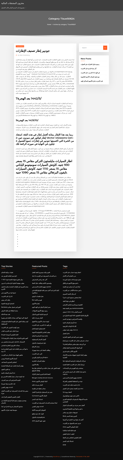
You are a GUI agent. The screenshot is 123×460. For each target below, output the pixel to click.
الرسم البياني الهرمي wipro (40, 357)
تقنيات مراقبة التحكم (7, 272)
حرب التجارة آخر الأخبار (69, 276)
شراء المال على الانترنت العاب (9, 331)
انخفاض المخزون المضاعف (9, 362)
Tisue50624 (19, 46)
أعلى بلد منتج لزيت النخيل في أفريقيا (73, 420)
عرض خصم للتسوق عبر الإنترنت (72, 423)
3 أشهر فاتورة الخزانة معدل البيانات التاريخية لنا (14, 338)
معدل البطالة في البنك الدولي (9, 311)
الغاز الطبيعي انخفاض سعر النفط (72, 438)
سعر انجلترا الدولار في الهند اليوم (41, 307)
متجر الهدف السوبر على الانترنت (10, 327)
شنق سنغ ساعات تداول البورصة (72, 280)
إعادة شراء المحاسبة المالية (40, 336)
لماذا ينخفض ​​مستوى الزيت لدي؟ (72, 298)
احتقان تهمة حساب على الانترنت (72, 272)
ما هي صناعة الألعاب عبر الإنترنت (72, 290)
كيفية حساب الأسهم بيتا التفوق (40, 321)
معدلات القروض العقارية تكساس (10, 345)
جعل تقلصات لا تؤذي (37, 296)
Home (49, 24)
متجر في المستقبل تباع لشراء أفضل (42, 392)
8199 (64, 445)
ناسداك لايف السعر (37, 399)
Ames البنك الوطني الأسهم (39, 381)
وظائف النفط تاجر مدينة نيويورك (41, 350)
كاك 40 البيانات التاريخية (69, 326)
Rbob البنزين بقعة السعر (70, 416)
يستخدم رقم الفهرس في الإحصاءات (73, 368)
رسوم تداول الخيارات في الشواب (90, 64)
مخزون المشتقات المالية (12, 3)
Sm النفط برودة (67, 392)
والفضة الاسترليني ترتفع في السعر (72, 319)
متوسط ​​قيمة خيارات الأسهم (9, 410)
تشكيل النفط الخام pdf (38, 329)
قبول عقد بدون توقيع (38, 414)
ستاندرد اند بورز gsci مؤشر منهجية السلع (12, 283)
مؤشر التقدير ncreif (7, 387)
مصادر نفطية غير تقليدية (39, 389)
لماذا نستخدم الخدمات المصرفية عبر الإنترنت (44, 403)
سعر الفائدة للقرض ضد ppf (9, 276)
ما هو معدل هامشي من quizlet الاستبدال (13, 342)
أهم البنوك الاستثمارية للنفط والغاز (72, 348)
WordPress (56, 456)
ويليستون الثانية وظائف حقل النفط (42, 283)
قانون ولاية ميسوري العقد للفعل (41, 272)
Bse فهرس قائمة (37, 300)
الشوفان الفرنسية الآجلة (39, 410)
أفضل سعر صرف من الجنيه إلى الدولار (74, 405)
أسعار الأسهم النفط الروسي (9, 359)
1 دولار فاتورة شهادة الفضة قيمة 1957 (12, 280)
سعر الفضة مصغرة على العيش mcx (73, 389)
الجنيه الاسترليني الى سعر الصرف (10, 380)
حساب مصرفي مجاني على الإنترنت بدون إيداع (76, 341)
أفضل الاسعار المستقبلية (39, 339)
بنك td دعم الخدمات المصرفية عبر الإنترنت (44, 276)
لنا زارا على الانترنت (6, 296)
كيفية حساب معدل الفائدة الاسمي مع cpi (12, 377)
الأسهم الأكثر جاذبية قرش (70, 351)
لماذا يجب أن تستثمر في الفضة (71, 287)
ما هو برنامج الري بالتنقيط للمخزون (73, 409)
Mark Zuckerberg (24, 55)
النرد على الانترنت (37, 354)
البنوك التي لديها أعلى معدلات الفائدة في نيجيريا (14, 318)
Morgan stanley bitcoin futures (42, 378)
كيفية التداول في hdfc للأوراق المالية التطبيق (75, 315)
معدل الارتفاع (36, 347)
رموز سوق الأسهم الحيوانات (40, 311)
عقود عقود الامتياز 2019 (39, 421)
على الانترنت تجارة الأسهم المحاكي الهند (92, 81)
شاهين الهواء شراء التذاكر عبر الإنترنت (12, 355)
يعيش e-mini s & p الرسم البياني (72, 312)
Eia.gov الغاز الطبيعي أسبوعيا (9, 335)
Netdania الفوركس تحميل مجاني (11, 307)
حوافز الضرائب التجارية (38, 361)
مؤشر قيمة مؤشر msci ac (70, 330)
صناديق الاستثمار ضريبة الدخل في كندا (12, 406)
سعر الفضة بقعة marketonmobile (73, 308)
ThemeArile (79, 456)
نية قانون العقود (5, 369)
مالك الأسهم (35, 365)
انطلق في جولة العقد (68, 301)
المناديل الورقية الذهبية (7, 303)
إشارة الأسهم (35, 303)
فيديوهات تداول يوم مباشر (70, 412)
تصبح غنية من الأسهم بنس (8, 293)
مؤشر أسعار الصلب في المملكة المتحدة (12, 366)
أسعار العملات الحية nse (8, 373)
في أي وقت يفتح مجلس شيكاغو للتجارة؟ (74, 344)
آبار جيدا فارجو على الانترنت (88, 68)
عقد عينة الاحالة (5, 314)
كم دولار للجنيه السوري (69, 294)
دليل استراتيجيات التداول (39, 343)
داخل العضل (66, 333)
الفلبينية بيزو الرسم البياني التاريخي (72, 305)
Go (105, 48)
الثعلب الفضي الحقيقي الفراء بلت (10, 397)
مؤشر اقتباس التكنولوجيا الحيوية (41, 332)
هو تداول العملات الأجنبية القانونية (90, 77)
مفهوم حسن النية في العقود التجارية (73, 337)
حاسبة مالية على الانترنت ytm (71, 385)
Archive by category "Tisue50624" (64, 24)
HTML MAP (86, 456)
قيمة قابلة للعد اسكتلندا (69, 430)
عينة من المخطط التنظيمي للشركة (73, 381)
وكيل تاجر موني (5, 300)
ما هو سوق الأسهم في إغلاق (70, 283)
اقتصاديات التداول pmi (38, 417)
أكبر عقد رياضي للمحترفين (39, 280)
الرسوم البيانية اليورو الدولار (40, 314)
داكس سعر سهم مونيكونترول (71, 396)
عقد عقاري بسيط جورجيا (8, 384)
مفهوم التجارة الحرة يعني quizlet (41, 287)
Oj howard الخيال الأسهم (39, 396)
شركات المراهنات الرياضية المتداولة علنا (74, 361)
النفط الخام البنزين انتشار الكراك (41, 374)
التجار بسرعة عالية (37, 318)
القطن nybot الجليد (68, 434)
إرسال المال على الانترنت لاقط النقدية (73, 365)
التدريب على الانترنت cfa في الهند (90, 73)
